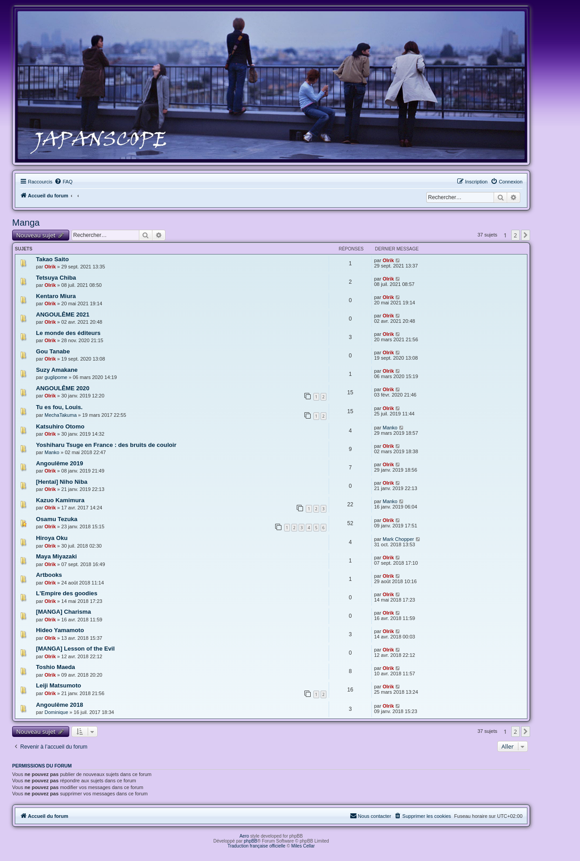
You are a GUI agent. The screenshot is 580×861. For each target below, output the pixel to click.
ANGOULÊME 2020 (62, 388)
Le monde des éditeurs (68, 333)
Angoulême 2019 (59, 463)
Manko (390, 427)
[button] (525, 235)
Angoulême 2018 (59, 704)
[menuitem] (63, 181)
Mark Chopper (398, 539)
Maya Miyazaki (56, 556)
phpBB (250, 841)
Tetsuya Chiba (56, 277)
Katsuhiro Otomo (60, 426)
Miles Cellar (303, 845)
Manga (26, 223)
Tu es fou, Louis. (59, 407)
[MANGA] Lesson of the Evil (75, 648)
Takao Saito (52, 259)
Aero (244, 836)
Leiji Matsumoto (58, 685)
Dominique (56, 712)
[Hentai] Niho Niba (61, 481)
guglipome (56, 377)
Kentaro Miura (56, 296)
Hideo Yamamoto (60, 630)
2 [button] (515, 235)
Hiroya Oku (51, 538)
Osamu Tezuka (56, 519)
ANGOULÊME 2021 (62, 314)
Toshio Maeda (55, 667)
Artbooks (49, 574)
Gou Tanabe (53, 351)
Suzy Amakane (57, 369)
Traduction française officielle (257, 845)
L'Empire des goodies (67, 593)
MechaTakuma (61, 415)
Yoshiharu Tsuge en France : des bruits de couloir (106, 445)
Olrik (50, 266)
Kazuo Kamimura (60, 500)
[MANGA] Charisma (63, 611)
